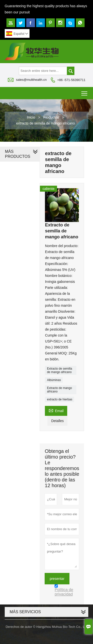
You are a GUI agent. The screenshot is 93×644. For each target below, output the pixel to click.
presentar (57, 579)
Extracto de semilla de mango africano (59, 370)
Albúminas (54, 380)
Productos (51, 117)
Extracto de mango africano (59, 389)
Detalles (57, 421)
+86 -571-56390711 (71, 80)
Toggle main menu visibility (84, 91)
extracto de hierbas (59, 399)
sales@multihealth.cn (31, 80)
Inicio (31, 117)
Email (56, 410)
